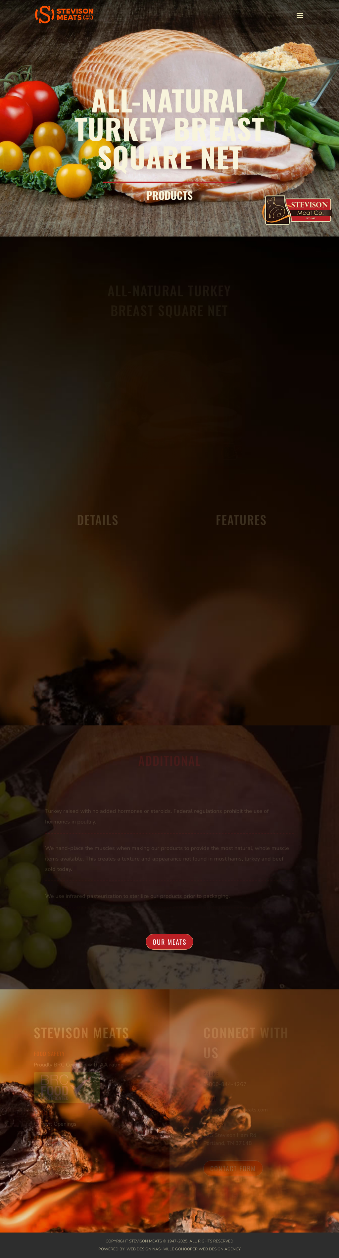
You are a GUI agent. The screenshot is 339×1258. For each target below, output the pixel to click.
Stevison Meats (145, 1241)
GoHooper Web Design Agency (208, 1249)
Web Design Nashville (150, 1249)
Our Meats (169, 942)
